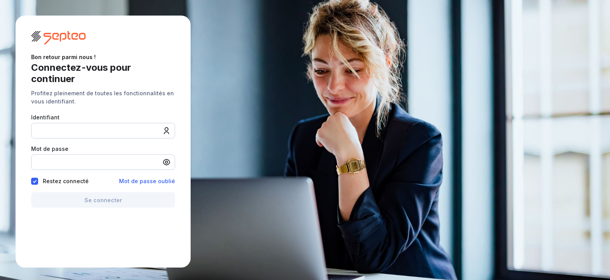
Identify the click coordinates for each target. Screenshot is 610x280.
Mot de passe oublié (147, 181)
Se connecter (103, 200)
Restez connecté (63, 181)
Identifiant (45, 117)
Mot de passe (49, 148)
